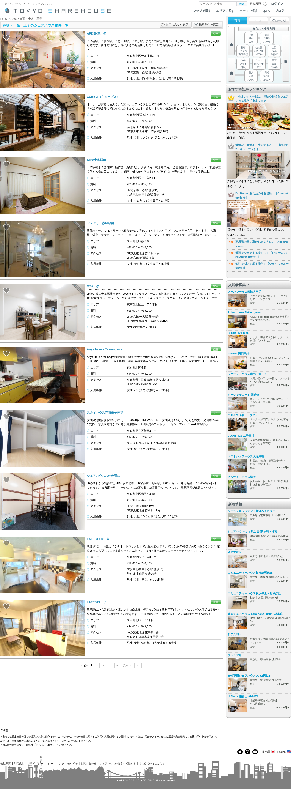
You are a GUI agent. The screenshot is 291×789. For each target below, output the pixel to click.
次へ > (127, 665)
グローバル (279, 20)
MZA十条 (93, 286)
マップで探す (202, 11)
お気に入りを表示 (177, 24)
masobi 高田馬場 (238, 353)
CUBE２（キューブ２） (103, 96)
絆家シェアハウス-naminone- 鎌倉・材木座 (255, 614)
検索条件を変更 (209, 24)
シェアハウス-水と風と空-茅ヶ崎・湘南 (252, 531)
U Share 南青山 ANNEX (243, 696)
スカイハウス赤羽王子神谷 (105, 412)
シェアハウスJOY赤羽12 (103, 475)
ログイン (277, 3)
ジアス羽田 (235, 634)
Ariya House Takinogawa (104, 349)
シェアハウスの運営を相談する (118, 763)
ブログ (279, 11)
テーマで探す (248, 11)
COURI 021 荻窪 (238, 333)
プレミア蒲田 (236, 655)
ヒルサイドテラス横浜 (242, 477)
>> (137, 665)
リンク (60, 763)
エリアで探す (225, 11)
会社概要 (5, 763)
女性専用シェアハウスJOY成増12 (249, 675)
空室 (215, 33)
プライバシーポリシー (40, 763)
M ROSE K (234, 552)
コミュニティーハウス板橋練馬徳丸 (250, 572)
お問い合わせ (88, 763)
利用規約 (19, 763)
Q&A (266, 11)
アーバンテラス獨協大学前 (244, 291)
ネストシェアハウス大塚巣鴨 (246, 456)
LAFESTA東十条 (98, 539)
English (284, 751)
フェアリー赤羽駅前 (100, 223)
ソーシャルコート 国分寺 (243, 394)
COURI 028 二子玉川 (241, 435)
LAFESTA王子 (97, 602)
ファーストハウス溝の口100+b (247, 374)
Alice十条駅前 (96, 160)
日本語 (268, 751)
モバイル (72, 763)
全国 (258, 20)
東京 (237, 20)
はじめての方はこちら (152, 763)
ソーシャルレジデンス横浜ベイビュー (251, 511)
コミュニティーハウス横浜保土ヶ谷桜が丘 (254, 593)
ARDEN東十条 (97, 33)
